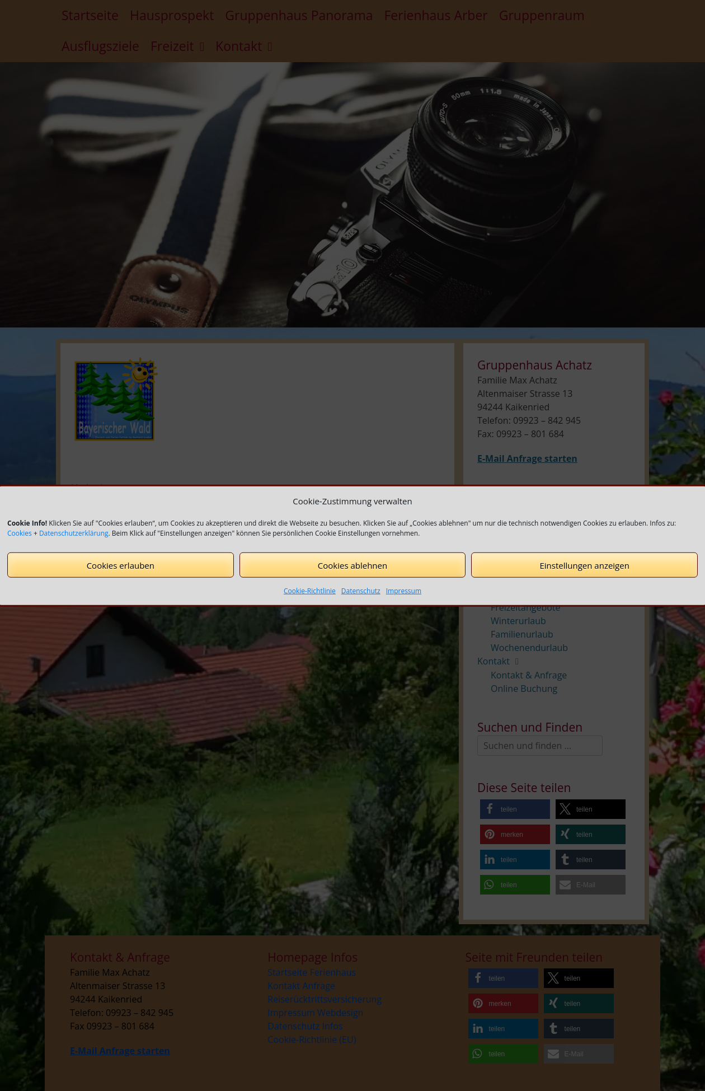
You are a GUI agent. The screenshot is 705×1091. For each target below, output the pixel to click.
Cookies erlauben (120, 564)
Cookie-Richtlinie (310, 591)
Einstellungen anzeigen (584, 564)
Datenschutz (360, 591)
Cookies (19, 533)
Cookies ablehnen (352, 564)
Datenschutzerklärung (74, 533)
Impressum (403, 591)
